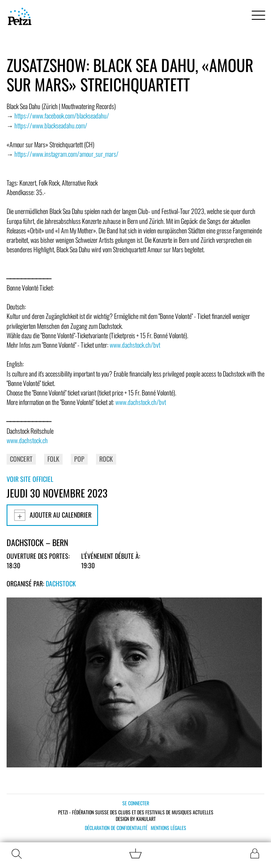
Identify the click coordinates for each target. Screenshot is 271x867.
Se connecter (135, 803)
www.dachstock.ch (27, 440)
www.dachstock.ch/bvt (135, 345)
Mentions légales (168, 828)
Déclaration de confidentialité (116, 828)
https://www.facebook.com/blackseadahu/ (61, 116)
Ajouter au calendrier (52, 515)
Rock (106, 459)
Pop (79, 459)
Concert (21, 459)
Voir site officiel (30, 479)
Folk (53, 459)
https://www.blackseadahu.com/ (50, 125)
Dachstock (61, 583)
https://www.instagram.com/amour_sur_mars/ (66, 154)
